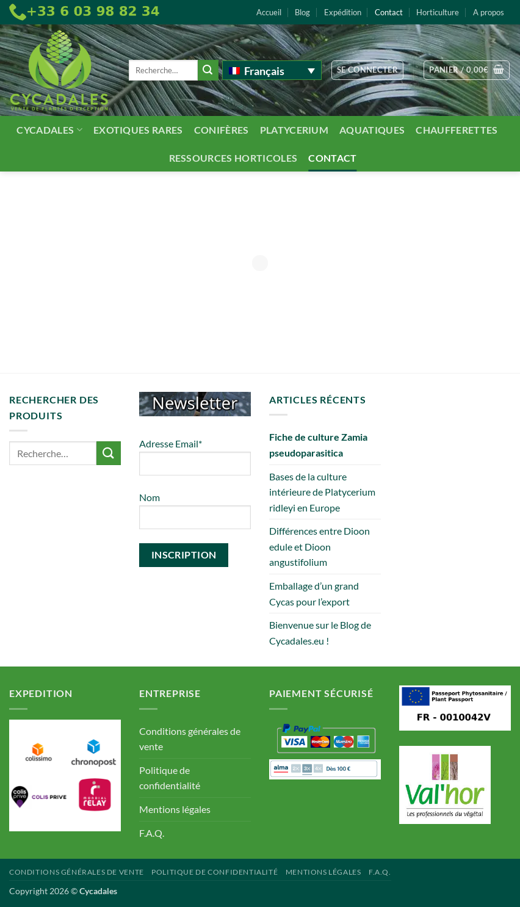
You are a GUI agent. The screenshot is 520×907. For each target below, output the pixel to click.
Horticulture (437, 12)
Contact (389, 12)
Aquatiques (372, 130)
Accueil (268, 12)
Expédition (342, 12)
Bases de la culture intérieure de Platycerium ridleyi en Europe (322, 492)
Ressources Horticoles (233, 158)
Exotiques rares (138, 130)
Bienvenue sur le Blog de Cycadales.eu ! (320, 632)
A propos (488, 12)
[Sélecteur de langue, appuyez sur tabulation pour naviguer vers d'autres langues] (272, 70)
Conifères (221, 130)
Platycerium (294, 130)
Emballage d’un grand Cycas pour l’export (314, 593)
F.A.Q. (151, 833)
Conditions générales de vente (189, 739)
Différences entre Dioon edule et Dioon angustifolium (319, 546)
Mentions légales (175, 809)
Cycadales (49, 130)
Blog (302, 12)
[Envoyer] (208, 70)
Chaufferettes (456, 130)
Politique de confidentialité (169, 778)
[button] (367, 70)
